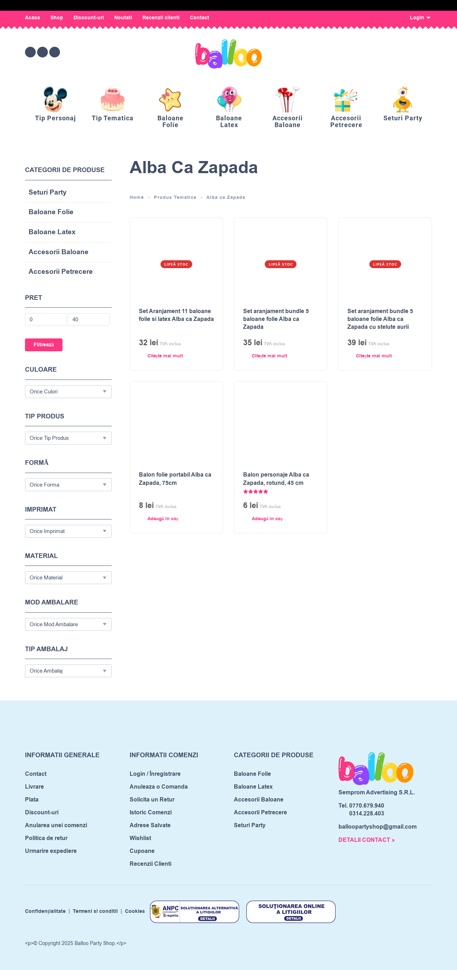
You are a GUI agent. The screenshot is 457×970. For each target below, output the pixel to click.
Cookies (135, 911)
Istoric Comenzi (151, 812)
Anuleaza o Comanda (159, 787)
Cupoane (142, 851)
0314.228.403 (366, 814)
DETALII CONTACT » (366, 840)
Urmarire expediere (51, 851)
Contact (199, 17)
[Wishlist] (366, 52)
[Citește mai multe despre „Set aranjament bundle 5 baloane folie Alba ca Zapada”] (267, 356)
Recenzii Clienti (150, 864)
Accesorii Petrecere (61, 272)
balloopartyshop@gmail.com (377, 827)
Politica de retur (46, 838)
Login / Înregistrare (155, 774)
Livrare (34, 787)
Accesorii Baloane (59, 252)
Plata (32, 800)
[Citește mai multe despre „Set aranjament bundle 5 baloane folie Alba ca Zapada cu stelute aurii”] (372, 356)
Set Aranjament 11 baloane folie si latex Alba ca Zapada (176, 315)
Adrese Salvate (150, 825)
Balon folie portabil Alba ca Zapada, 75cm (175, 479)
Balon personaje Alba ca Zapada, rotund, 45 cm (276, 479)
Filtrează (44, 344)
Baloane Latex (52, 232)
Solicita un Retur (152, 800)
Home (137, 197)
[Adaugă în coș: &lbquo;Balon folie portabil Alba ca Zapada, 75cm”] (163, 519)
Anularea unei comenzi (56, 825)
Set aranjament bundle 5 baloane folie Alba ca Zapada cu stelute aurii (380, 319)
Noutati (123, 17)
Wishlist (140, 838)
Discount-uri (89, 17)
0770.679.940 (366, 806)
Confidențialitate (45, 911)
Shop (56, 17)
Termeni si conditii (95, 911)
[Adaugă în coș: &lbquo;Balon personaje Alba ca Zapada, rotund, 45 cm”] (267, 519)
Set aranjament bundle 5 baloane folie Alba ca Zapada (276, 319)
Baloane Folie (51, 212)
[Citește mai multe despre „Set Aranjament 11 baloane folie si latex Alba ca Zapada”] (163, 356)
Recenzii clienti (161, 17)
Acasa (32, 17)
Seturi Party (48, 193)
